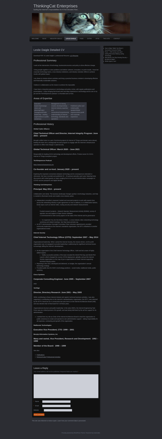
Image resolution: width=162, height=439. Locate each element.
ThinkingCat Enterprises (55, 6)
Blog (44, 38)
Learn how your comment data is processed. (71, 421)
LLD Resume (74, 56)
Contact (117, 38)
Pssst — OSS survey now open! (114, 52)
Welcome (35, 38)
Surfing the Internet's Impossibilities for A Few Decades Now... (56, 10)
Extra (89, 38)
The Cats (106, 38)
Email (36, 406)
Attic (97, 38)
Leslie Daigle (71, 38)
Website (36, 410)
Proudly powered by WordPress (71, 433)
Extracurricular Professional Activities (48, 357)
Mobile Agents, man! (110, 61)
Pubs (81, 38)
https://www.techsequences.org (44, 164)
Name (36, 401)
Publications (41, 355)
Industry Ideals (56, 38)
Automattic (97, 433)
